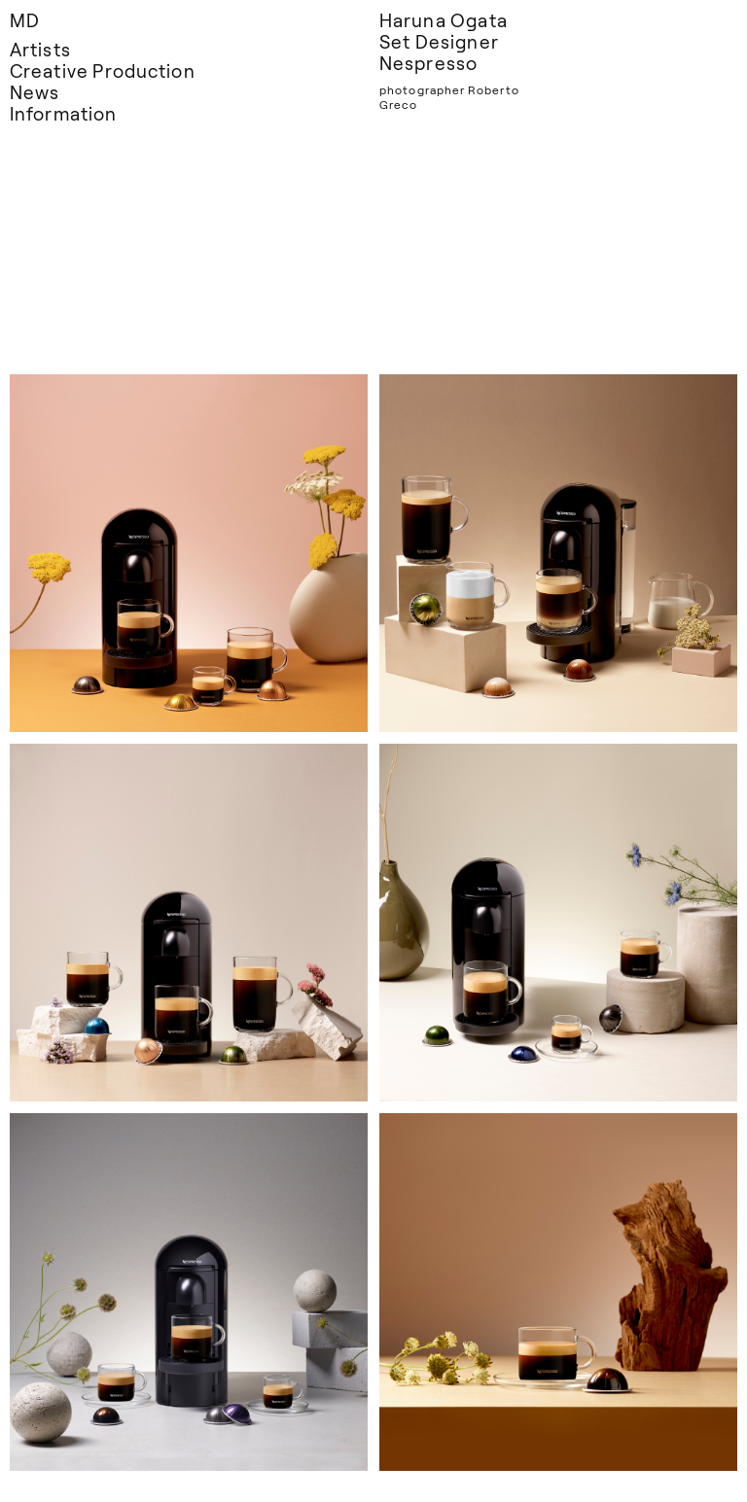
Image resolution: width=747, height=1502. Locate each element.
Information (63, 113)
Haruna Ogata (443, 20)
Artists (40, 49)
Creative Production (103, 70)
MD (25, 20)
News (34, 92)
